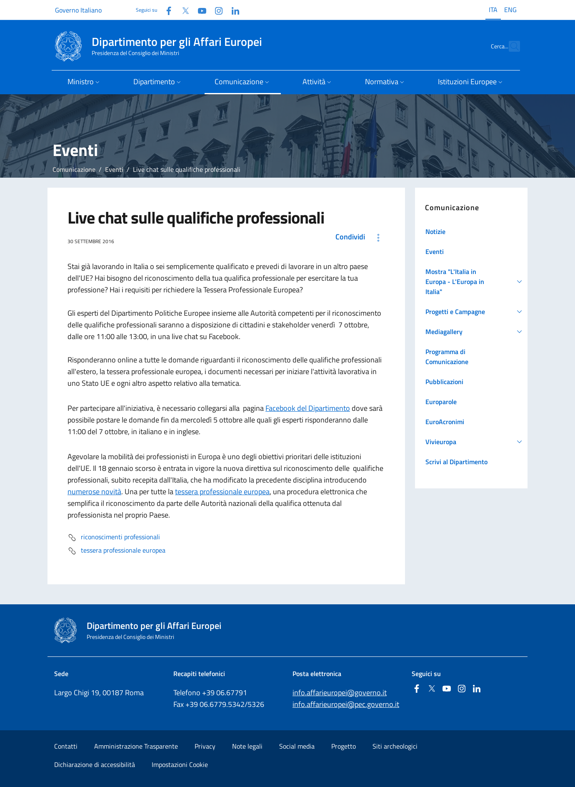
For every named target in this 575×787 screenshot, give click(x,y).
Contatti (66, 746)
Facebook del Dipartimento (307, 408)
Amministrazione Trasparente (136, 746)
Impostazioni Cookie (180, 764)
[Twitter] (182, 9)
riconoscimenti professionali (114, 537)
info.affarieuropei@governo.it (339, 692)
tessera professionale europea (222, 491)
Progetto (343, 746)
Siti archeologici (395, 746)
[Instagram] (215, 9)
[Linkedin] (232, 9)
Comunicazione (73, 169)
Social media (297, 746)
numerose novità (94, 491)
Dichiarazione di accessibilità (94, 764)
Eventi (114, 169)
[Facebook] (165, 9)
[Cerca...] (510, 46)
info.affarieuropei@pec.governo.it (345, 704)
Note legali (247, 746)
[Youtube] (198, 9)
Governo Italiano (78, 10)
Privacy (205, 746)
